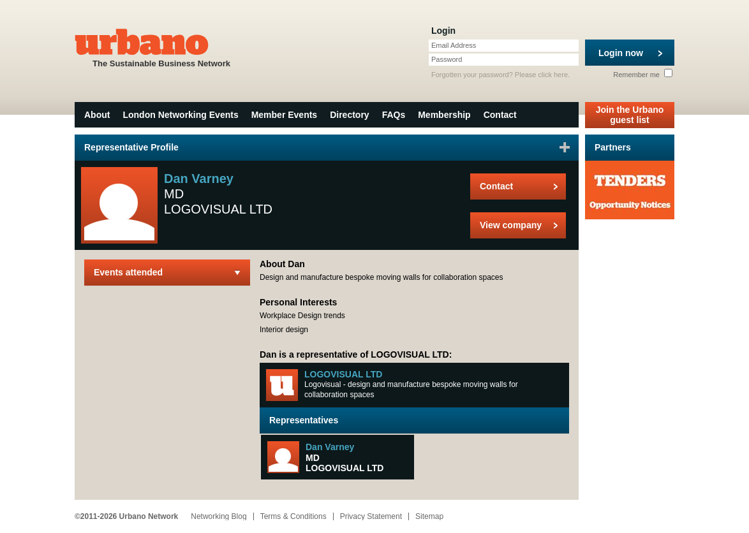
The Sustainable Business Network (161, 47)
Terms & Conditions (293, 516)
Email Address (453, 45)
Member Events (284, 115)
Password (446, 59)
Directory (349, 115)
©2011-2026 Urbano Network (126, 516)
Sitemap (429, 516)
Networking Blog (218, 516)
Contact (500, 115)
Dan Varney (330, 447)
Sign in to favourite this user (565, 147)
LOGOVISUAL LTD (343, 374)
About (97, 115)
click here (553, 74)
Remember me (642, 74)
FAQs (394, 115)
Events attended (128, 272)
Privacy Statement (371, 516)
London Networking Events (180, 115)
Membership (444, 115)
